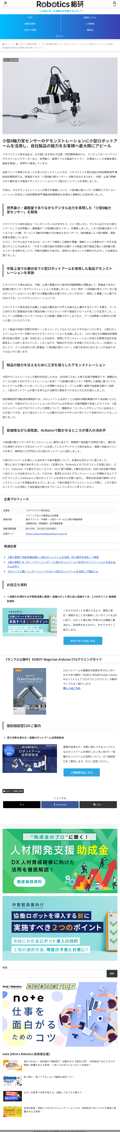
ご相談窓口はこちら (81, 772)
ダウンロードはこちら (82, 641)
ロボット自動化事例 (13, 791)
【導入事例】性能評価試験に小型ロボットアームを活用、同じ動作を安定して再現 (53, 557)
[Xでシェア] (22, 804)
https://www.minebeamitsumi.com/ (46, 533)
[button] (98, 804)
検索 (4, 967)
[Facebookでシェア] (60, 804)
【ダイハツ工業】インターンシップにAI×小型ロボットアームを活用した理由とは (52, 571)
